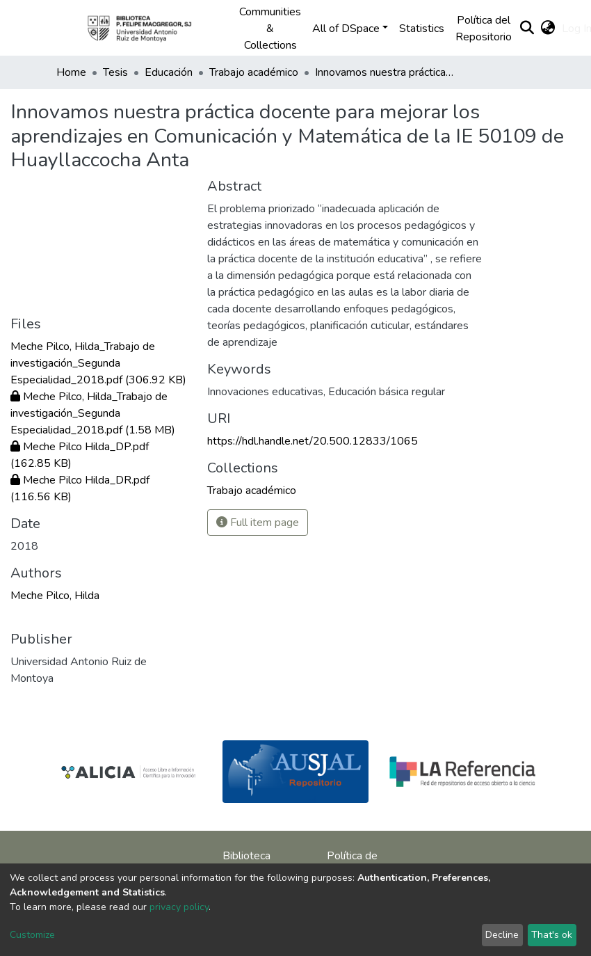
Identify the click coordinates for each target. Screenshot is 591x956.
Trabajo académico (253, 72)
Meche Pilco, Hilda (54, 595)
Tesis (115, 72)
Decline (502, 934)
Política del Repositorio (483, 29)
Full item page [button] (257, 522)
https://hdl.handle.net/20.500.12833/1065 (312, 441)
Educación (169, 72)
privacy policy (179, 907)
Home (71, 72)
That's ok (551, 934)
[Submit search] (526, 28)
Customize (32, 934)
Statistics (421, 28)
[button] (547, 28)
